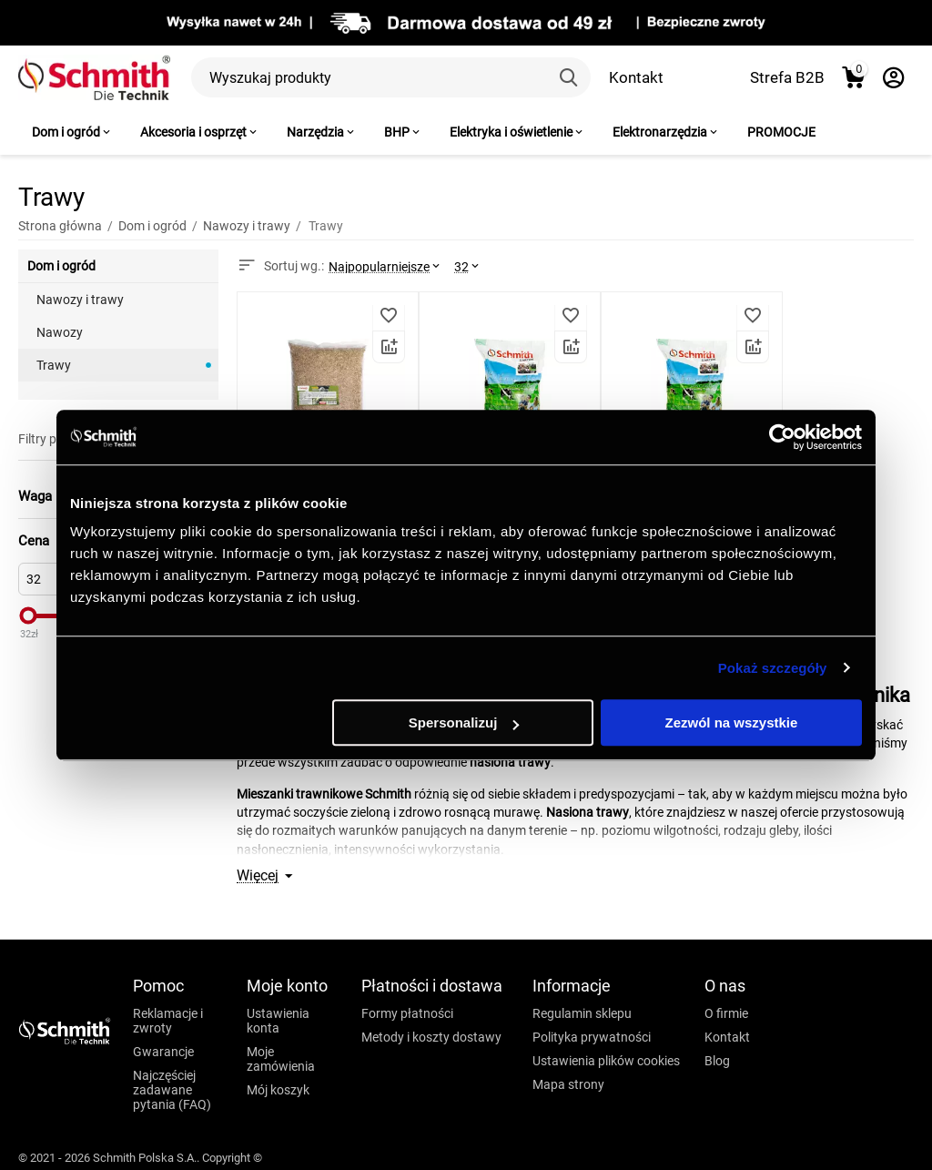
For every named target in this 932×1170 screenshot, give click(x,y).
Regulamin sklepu (582, 1013)
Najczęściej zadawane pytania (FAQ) (172, 1090)
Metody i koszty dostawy (431, 1037)
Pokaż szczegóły (772, 668)
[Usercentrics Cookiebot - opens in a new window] (782, 437)
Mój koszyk (278, 1090)
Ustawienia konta (278, 1020)
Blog (717, 1060)
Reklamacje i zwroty (168, 1020)
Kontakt (636, 77)
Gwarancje (163, 1051)
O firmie (726, 1013)
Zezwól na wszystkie (731, 722)
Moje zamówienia (281, 1058)
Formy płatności (407, 1013)
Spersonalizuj (464, 722)
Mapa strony (568, 1084)
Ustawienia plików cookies (606, 1060)
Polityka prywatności (591, 1037)
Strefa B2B (787, 77)
